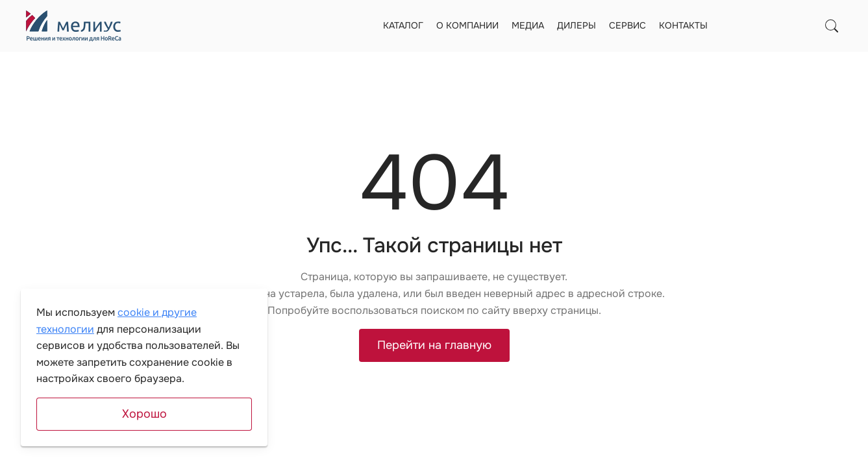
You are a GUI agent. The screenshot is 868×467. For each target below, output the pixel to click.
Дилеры (576, 25)
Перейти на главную (434, 345)
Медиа (528, 25)
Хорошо (144, 414)
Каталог (403, 25)
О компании (467, 25)
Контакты (683, 25)
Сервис (627, 25)
